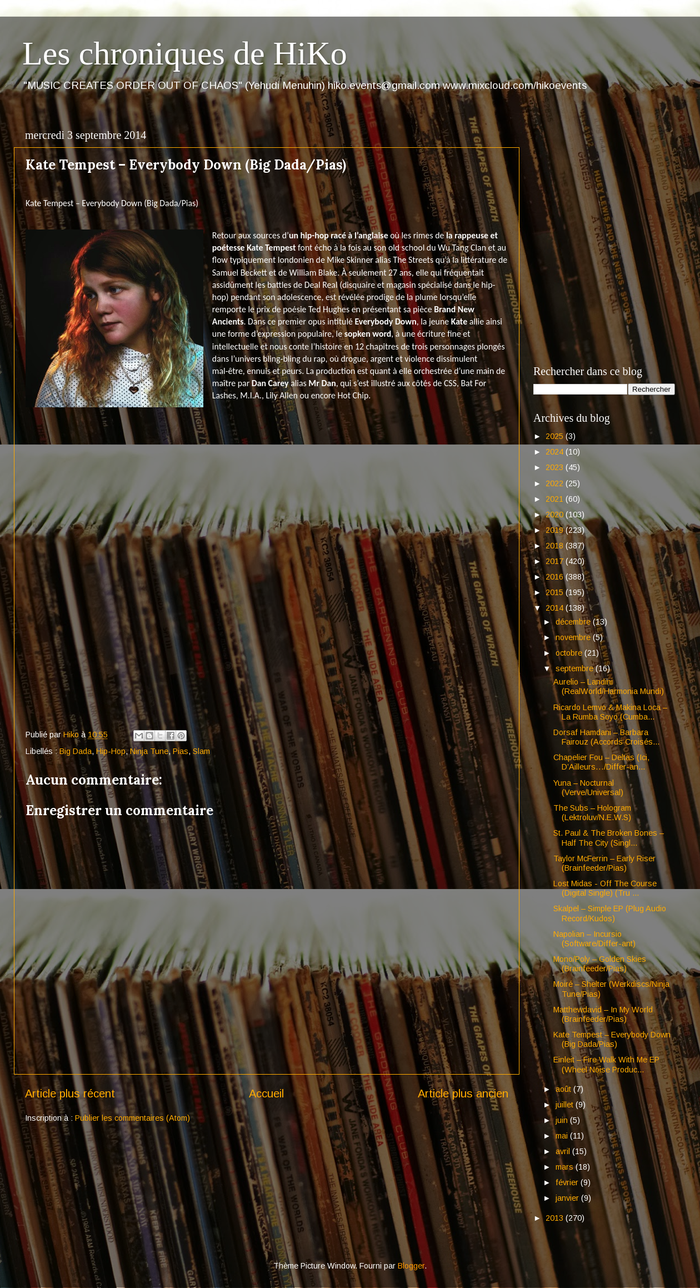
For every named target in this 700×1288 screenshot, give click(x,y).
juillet (566, 1104)
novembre (574, 637)
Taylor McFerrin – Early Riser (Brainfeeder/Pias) (604, 863)
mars (566, 1166)
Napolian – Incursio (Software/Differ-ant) (594, 939)
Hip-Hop (111, 751)
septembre (576, 668)
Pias (180, 751)
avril (564, 1151)
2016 (556, 576)
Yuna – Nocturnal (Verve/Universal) (588, 787)
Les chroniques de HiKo (184, 53)
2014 (556, 607)
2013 (556, 1218)
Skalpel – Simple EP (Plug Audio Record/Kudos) (609, 913)
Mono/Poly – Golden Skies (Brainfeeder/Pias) (599, 964)
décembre (574, 621)
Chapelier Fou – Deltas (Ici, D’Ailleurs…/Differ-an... (601, 762)
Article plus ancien (463, 1093)
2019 (556, 530)
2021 (556, 499)
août (564, 1089)
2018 (556, 545)
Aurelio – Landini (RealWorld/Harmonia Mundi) (608, 686)
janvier (568, 1198)
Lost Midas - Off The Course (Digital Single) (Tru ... (605, 888)
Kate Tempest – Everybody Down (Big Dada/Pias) (612, 1039)
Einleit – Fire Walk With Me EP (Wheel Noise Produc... (606, 1064)
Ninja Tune (149, 751)
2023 (556, 467)
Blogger (411, 1265)
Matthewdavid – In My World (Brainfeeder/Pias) (603, 1014)
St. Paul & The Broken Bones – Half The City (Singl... (608, 837)
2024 (556, 451)
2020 (556, 514)
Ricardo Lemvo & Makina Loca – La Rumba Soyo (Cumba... (610, 712)
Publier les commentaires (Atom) (132, 1118)
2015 (556, 592)
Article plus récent (70, 1093)
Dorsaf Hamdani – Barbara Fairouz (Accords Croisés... (606, 737)
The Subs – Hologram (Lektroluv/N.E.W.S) (592, 812)
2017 (556, 561)
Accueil (266, 1093)
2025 (556, 436)
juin (563, 1120)
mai (563, 1135)
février (568, 1182)
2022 (556, 483)
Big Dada (75, 751)
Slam (201, 751)
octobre (570, 652)
